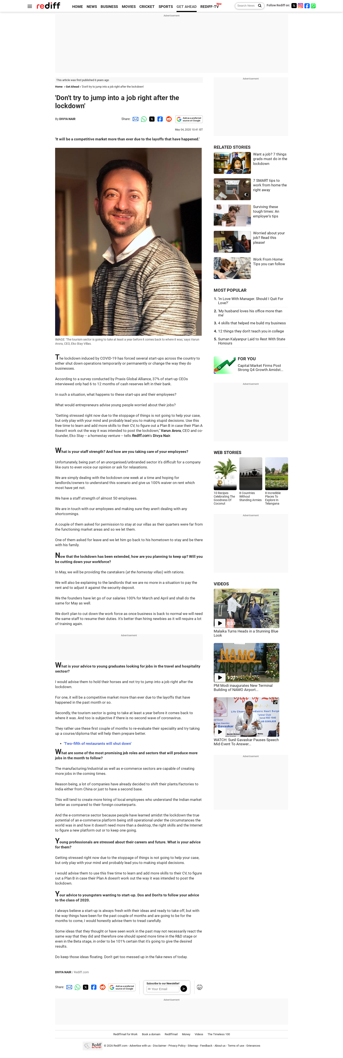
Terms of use (236, 1045)
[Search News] (258, 6)
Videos (199, 1034)
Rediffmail (171, 1034)
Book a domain (151, 1034)
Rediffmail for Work (125, 1034)
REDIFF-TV (209, 7)
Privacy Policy (177, 1045)
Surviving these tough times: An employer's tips (266, 211)
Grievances (253, 1045)
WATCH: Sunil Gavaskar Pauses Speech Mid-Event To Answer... (246, 742)
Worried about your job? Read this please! (269, 238)
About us (220, 1045)
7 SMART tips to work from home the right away (270, 185)
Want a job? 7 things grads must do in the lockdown (270, 159)
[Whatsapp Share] (143, 119)
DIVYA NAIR (67, 119)
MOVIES (129, 7)
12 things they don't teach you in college (251, 331)
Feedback (206, 1045)
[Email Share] (135, 119)
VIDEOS (221, 583)
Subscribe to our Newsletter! (163, 983)
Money (186, 1034)
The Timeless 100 (219, 1034)
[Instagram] (300, 5)
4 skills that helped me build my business (252, 323)
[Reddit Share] (168, 119)
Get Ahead (72, 86)
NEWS (92, 7)
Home (59, 86)
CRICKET (147, 7)
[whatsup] (313, 5)
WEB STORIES (227, 452)
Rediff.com (120, 1045)
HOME (77, 7)
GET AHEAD (187, 7)
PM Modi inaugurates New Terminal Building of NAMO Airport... (243, 688)
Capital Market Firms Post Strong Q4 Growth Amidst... (260, 368)
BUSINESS (109, 7)
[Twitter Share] (151, 119)
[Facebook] (307, 5)
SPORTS (166, 7)
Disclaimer (159, 1045)
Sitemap (193, 1045)
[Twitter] (294, 5)
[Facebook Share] (160, 119)
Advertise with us (140, 1045)
